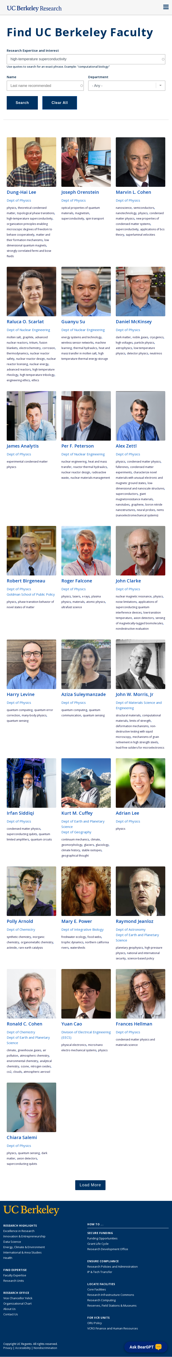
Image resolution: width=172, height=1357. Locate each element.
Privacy (7, 1348)
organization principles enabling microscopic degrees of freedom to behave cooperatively (29, 229)
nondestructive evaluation (132, 629)
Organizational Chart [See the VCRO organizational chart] (17, 1303)
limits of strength (140, 721)
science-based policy (140, 958)
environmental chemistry (22, 1061)
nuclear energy (39, 364)
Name (11, 77)
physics (11, 208)
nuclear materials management (90, 478)
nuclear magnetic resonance (134, 596)
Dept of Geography (76, 832)
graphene (137, 504)
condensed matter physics (144, 461)
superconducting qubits (22, 834)
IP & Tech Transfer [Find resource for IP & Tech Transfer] (99, 1272)
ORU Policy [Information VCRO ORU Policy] (94, 1323)
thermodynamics (17, 353)
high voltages (124, 343)
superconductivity (72, 218)
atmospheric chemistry (34, 1056)
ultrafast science (71, 607)
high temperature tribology (37, 375)
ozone (25, 1066)
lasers (76, 596)
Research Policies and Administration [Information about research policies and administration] (112, 1266)
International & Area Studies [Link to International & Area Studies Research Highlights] (22, 1252)
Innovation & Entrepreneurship (24, 1236)
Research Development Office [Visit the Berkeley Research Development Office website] (107, 1249)
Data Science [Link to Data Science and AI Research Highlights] (12, 1242)
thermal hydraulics (85, 348)
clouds (17, 1072)
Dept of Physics (19, 200)
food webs (94, 937)
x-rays (86, 596)
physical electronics (73, 1045)
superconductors (127, 494)
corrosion (48, 348)
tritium (33, 343)
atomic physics (95, 602)
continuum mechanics (75, 839)
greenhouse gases (29, 1050)
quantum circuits (41, 839)
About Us (9, 1309)
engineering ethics (18, 380)
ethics (35, 380)
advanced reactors (19, 369)
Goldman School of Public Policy (31, 594)
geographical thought (75, 855)
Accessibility (23, 1348)
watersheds (77, 948)
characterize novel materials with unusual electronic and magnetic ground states (139, 477)
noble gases (140, 337)
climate (95, 839)
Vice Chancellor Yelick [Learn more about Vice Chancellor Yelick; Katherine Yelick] (17, 1298)
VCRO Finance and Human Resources (112, 1328)
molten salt (14, 337)
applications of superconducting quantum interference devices (136, 607)
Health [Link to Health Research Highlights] (7, 1258)
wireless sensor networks (77, 343)
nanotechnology (126, 213)
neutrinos (156, 353)
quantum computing (19, 710)
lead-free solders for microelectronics (140, 748)
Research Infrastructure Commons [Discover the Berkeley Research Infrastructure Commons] (110, 1295)
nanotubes (122, 504)
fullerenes (122, 467)
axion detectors (144, 618)
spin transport (95, 218)
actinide (12, 948)
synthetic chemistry (19, 937)
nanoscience (124, 208)
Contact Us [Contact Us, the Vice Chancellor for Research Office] (10, 1314)
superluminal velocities (140, 235)
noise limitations (126, 602)
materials (78, 602)
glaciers (89, 845)
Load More (90, 1185)
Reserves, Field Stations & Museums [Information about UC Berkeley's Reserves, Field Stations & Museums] (112, 1305)
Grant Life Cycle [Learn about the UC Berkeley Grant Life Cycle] (98, 1244)
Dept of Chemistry (21, 929)
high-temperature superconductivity (29, 218)
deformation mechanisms (132, 726)
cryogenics (156, 337)
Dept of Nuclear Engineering (28, 329)
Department (98, 77)
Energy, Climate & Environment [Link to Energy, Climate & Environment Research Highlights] (24, 1247)
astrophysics (124, 348)
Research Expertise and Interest (33, 50)
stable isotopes (91, 850)
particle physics (144, 343)
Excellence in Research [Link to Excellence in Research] (18, 1231)
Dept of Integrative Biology (82, 929)
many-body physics (34, 715)
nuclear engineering (73, 461)
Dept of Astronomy (131, 929)
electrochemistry (30, 348)
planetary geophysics (129, 948)
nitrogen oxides (41, 1066)
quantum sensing (17, 721)
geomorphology (71, 845)
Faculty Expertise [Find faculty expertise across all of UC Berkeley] (14, 1275)
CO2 (9, 1072)
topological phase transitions (35, 213)
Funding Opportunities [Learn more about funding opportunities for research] (102, 1238)
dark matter (123, 337)
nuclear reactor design (30, 359)
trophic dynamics (72, 942)
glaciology (102, 845)
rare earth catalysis (31, 948)
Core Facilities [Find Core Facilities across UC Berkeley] (96, 1289)
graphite (28, 337)
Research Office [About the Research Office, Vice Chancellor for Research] (16, 1293)
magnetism (82, 213)
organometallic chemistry (37, 942)
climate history (70, 850)
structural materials (128, 715)
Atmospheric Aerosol (37, 1072)
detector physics (137, 353)
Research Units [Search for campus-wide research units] (13, 1281)
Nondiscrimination (45, 1348)
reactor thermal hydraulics (90, 467)
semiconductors (143, 208)
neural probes (146, 510)
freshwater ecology (73, 937)
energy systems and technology (81, 337)
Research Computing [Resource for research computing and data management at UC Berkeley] (101, 1300)
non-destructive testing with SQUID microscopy (136, 731)
